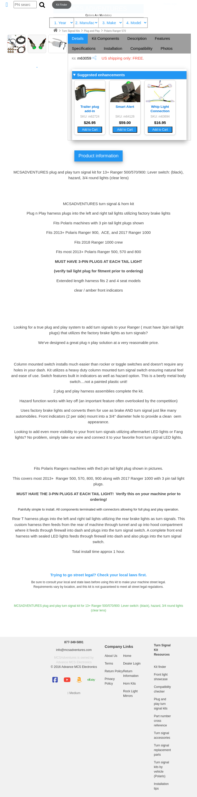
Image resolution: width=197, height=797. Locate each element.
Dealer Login (132, 663)
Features (162, 38)
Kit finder (160, 667)
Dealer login (170, 4)
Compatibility (141, 48)
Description (137, 38)
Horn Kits (129, 683)
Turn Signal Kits (71, 31)
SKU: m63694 (160, 116)
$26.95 (90, 122)
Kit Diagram (37, 67)
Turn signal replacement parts (162, 750)
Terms (109, 663)
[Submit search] (42, 4)
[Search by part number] (25, 4)
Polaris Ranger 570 (115, 31)
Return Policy (114, 671)
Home (127, 656)
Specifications (84, 48)
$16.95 (160, 122)
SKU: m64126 (125, 116)
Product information (98, 155)
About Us (111, 656)
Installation (113, 48)
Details (78, 38)
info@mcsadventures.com (74, 650)
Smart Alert (125, 107)
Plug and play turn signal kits (161, 703)
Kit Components (105, 38)
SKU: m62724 (90, 116)
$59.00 (125, 122)
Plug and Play (92, 31)
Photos (167, 48)
